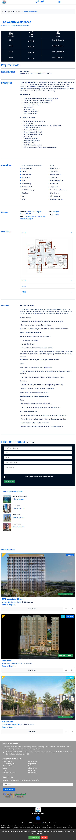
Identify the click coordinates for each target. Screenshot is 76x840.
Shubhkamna (32, 768)
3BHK (47, 233)
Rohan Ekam (16, 515)
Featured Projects (8, 766)
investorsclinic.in (37, 823)
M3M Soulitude (7, 721)
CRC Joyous (16, 505)
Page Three (32, 764)
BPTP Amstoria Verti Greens (12, 599)
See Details (32, 609)
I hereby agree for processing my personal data (39, 476)
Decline (44, 837)
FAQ (4, 770)
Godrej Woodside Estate (20, 496)
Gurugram (18, 11)
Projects (9, 11)
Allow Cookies (34, 837)
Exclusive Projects (9, 764)
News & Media (7, 761)
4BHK (47, 286)
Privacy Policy (32, 772)
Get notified (9, 789)
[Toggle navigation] (59, 2)
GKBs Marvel (6, 660)
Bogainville (31, 766)
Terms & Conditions (9, 772)
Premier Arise (17, 524)
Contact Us (31, 770)
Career (5, 768)
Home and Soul (33, 761)
